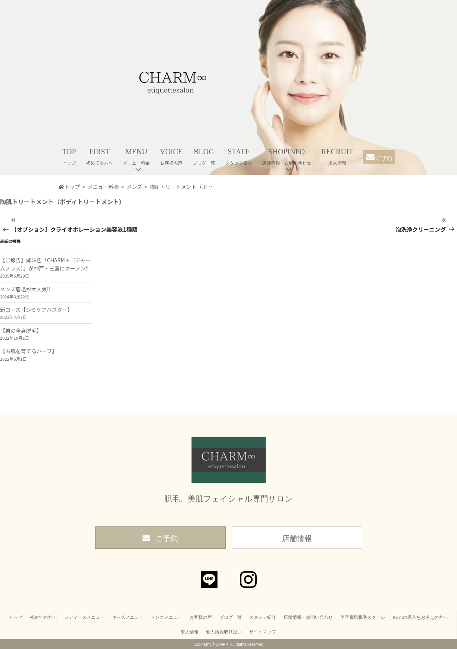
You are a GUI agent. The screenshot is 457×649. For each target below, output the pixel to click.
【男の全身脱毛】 (21, 330)
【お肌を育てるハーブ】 (28, 351)
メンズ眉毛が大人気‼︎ (25, 289)
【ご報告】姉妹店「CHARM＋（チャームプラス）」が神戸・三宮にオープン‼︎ (45, 264)
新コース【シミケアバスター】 (36, 309)
